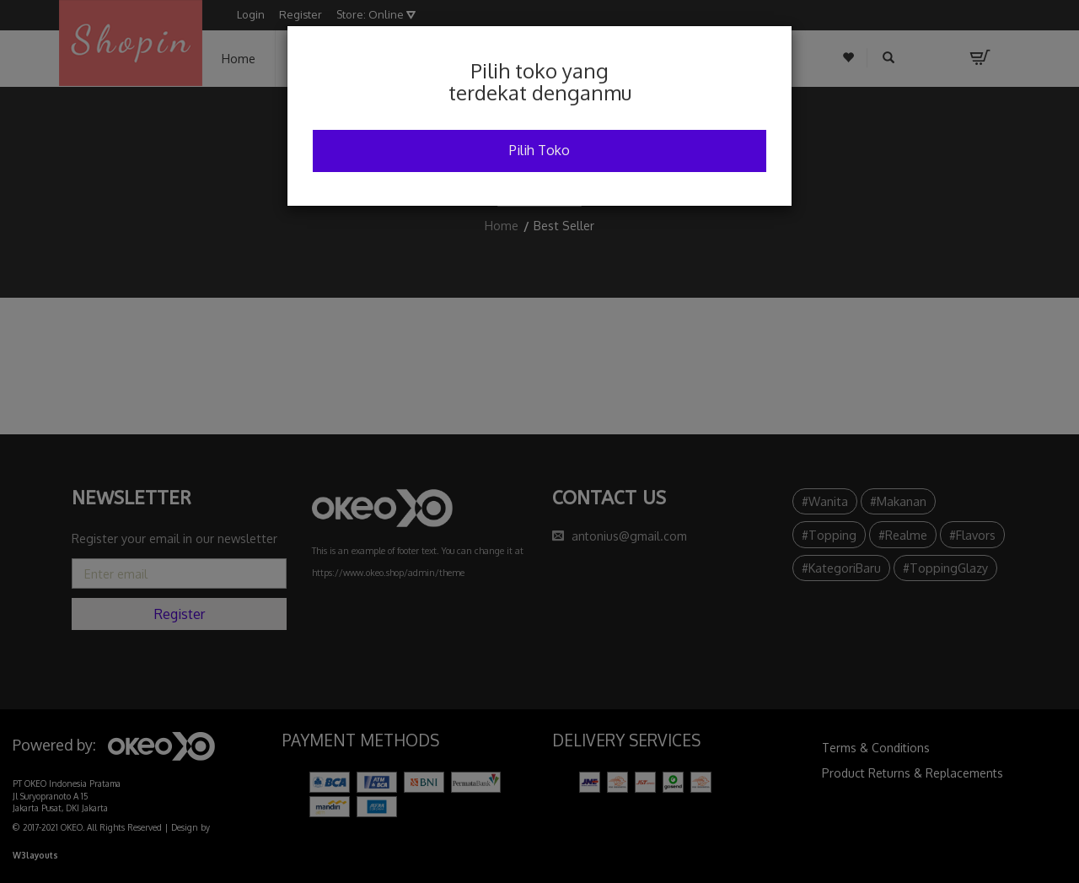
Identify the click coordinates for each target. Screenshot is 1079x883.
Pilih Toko (539, 150)
